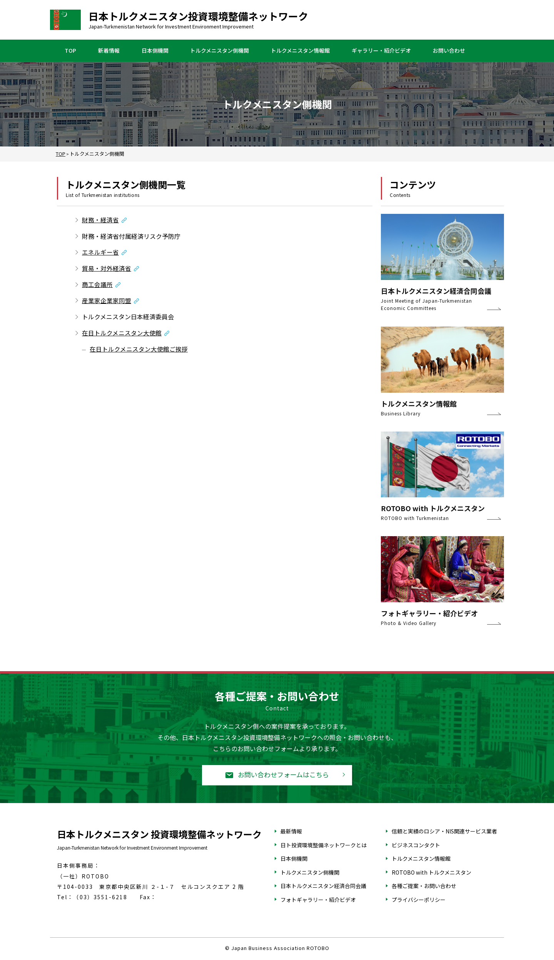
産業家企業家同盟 (106, 301)
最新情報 (291, 831)
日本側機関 (155, 50)
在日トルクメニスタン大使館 (122, 333)
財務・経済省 (100, 220)
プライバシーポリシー (419, 900)
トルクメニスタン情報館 (300, 50)
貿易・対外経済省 (106, 268)
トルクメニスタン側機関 (219, 50)
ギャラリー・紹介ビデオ (381, 50)
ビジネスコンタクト (416, 845)
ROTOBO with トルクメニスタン (431, 873)
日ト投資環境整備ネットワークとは (323, 845)
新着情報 (109, 50)
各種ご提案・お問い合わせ (424, 886)
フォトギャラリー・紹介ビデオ (318, 900)
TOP (70, 50)
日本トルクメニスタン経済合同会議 (323, 886)
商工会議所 (97, 285)
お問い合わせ (449, 50)
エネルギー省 (100, 252)
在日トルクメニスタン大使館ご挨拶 (139, 350)
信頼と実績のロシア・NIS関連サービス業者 (444, 831)
